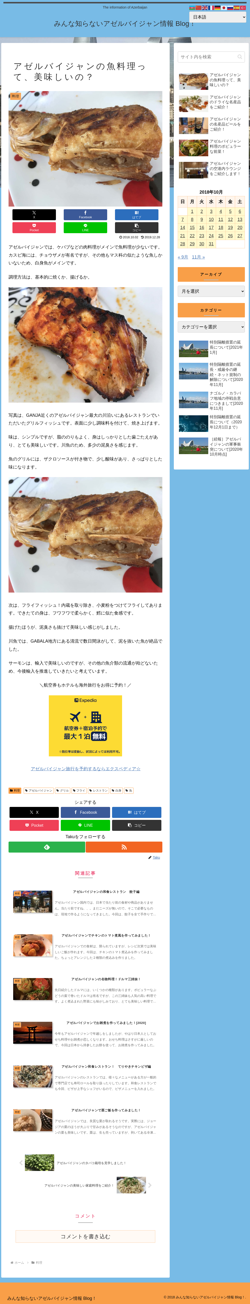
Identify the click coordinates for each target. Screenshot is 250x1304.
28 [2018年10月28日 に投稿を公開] (182, 243)
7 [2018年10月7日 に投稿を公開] (182, 219)
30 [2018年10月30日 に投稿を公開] (201, 243)
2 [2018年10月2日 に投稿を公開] (201, 211)
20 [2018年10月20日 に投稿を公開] (239, 227)
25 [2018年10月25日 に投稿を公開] (220, 235)
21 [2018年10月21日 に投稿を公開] (182, 235)
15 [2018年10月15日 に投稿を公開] (192, 227)
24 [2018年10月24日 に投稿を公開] (211, 235)
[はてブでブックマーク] (72, 214)
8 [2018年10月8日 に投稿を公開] (192, 219)
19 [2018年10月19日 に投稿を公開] (230, 227)
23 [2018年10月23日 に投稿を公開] (201, 235)
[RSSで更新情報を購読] (124, 834)
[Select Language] (217, 17)
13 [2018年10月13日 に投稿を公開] (239, 219)
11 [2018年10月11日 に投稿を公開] (220, 219)
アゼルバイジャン (38, 777)
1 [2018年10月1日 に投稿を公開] (192, 211)
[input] (211, 57)
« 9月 (183, 257)
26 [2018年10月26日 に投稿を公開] (230, 235)
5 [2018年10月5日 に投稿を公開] (230, 211)
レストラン (98, 777)
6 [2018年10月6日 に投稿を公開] (240, 211)
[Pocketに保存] (98, 214)
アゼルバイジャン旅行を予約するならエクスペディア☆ (86, 755)
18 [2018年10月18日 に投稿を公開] (220, 227)
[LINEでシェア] (124, 214)
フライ (79, 777)
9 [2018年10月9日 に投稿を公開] (201, 219)
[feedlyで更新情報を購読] (46, 834)
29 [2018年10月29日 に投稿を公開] (192, 243)
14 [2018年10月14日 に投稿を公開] (182, 227)
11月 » (198, 257)
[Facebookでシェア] (47, 214)
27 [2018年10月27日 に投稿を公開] (239, 235)
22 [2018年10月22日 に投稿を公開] (192, 235)
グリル (62, 777)
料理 (15, 777)
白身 (116, 777)
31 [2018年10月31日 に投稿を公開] (211, 243)
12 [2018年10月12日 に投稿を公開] (230, 219)
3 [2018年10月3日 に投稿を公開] (211, 211)
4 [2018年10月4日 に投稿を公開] (220, 211)
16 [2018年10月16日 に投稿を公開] (201, 227)
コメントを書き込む (86, 1236)
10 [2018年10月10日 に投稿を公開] (211, 219)
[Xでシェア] (21, 214)
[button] (149, 214)
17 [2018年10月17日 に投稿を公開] (211, 227)
